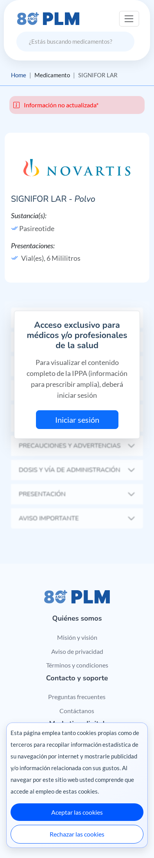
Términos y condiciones (77, 665)
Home (18, 74)
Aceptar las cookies (77, 812)
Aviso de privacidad (77, 651)
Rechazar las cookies (77, 834)
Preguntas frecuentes (77, 696)
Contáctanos (76, 710)
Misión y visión (77, 637)
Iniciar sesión (77, 419)
